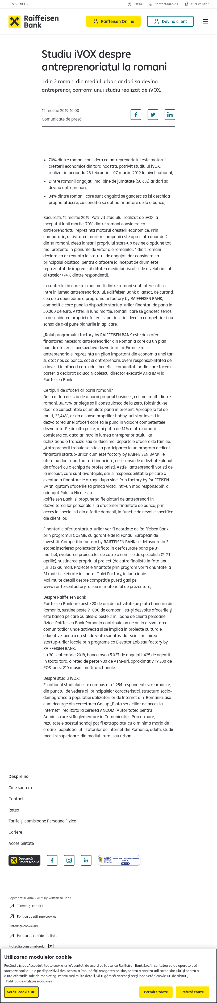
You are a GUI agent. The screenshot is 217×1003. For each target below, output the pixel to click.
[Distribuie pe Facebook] (136, 114)
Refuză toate (193, 992)
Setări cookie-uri (21, 992)
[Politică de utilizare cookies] (32, 916)
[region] (108, 975)
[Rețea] (14, 810)
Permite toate (156, 992)
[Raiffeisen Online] (113, 21)
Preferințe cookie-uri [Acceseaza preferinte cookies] (23, 926)
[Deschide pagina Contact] (163, 4)
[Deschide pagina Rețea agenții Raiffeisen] (134, 4)
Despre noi (19, 4)
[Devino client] (170, 21)
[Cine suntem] (20, 787)
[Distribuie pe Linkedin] (170, 114)
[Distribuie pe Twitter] (153, 114)
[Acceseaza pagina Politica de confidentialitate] (33, 936)
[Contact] (16, 799)
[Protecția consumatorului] (31, 946)
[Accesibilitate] (21, 843)
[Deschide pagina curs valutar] (196, 4)
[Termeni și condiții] (26, 906)
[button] (205, 21)
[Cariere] (15, 832)
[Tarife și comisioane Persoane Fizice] (42, 821)
